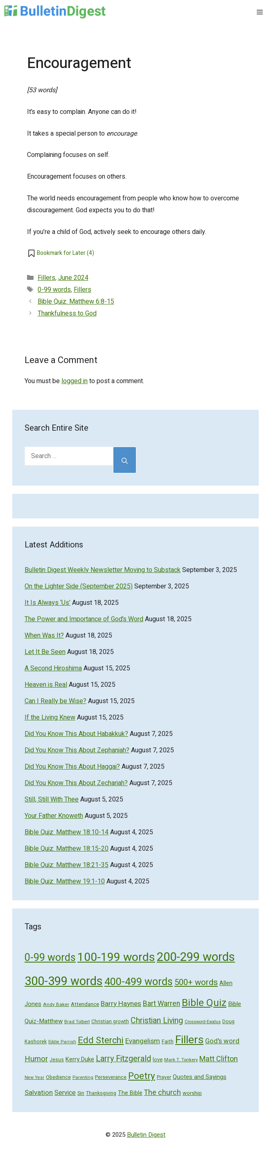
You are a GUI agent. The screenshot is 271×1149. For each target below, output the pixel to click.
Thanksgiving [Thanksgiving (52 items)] (101, 1093)
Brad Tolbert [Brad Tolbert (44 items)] (77, 1021)
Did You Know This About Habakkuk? (76, 734)
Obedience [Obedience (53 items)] (58, 1077)
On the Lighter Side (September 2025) (79, 586)
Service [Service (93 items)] (65, 1093)
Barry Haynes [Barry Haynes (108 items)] (121, 1004)
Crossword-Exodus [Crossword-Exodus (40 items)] (203, 1022)
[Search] (124, 460)
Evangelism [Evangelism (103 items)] (142, 1041)
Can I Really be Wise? (55, 701)
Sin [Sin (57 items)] (80, 1093)
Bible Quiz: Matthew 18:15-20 (66, 849)
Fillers (46, 278)
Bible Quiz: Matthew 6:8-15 (76, 302)
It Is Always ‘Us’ (47, 603)
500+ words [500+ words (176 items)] (196, 982)
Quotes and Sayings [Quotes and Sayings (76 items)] (199, 1076)
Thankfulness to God (67, 313)
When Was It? (44, 635)
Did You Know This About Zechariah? (76, 783)
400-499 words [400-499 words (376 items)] (138, 982)
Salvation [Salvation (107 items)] (39, 1093)
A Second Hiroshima (53, 668)
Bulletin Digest (146, 1134)
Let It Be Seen (45, 652)
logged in (74, 381)
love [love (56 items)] (158, 1059)
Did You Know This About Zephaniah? (77, 750)
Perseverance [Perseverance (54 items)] (110, 1077)
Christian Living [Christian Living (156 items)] (157, 1020)
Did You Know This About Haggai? (72, 767)
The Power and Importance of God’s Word (84, 619)
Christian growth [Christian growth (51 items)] (110, 1021)
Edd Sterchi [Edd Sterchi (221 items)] (101, 1040)
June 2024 (73, 278)
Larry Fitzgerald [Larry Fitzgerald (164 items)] (123, 1059)
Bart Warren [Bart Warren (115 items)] (161, 1004)
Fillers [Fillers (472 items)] (189, 1040)
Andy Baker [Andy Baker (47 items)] (56, 1004)
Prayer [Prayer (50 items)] (164, 1077)
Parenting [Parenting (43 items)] (82, 1077)
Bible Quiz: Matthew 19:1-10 (65, 881)
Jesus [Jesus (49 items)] (57, 1059)
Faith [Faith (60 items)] (168, 1042)
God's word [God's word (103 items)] (222, 1041)
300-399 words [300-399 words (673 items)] (64, 981)
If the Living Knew (50, 717)
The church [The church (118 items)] (162, 1092)
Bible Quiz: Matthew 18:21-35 (66, 865)
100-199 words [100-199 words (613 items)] (116, 957)
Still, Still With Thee (52, 799)
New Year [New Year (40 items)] (34, 1077)
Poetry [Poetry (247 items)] (141, 1076)
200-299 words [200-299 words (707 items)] (196, 957)
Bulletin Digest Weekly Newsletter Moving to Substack (103, 570)
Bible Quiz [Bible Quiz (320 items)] (204, 1003)
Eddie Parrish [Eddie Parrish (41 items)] (62, 1042)
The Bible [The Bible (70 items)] (130, 1093)
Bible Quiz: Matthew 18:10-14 (66, 832)
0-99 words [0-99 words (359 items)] (50, 957)
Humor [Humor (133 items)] (36, 1059)
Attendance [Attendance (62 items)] (85, 1004)
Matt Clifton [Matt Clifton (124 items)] (218, 1059)
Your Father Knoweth (54, 816)
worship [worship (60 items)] (192, 1093)
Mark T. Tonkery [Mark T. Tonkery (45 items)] (181, 1059)
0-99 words (54, 290)
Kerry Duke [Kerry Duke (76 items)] (79, 1059)
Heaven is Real (46, 685)
